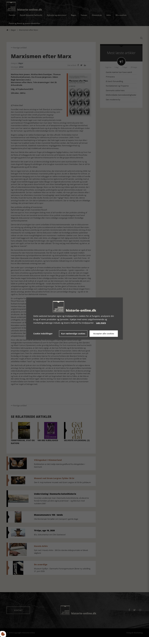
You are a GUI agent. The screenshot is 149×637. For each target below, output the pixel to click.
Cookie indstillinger (43, 333)
